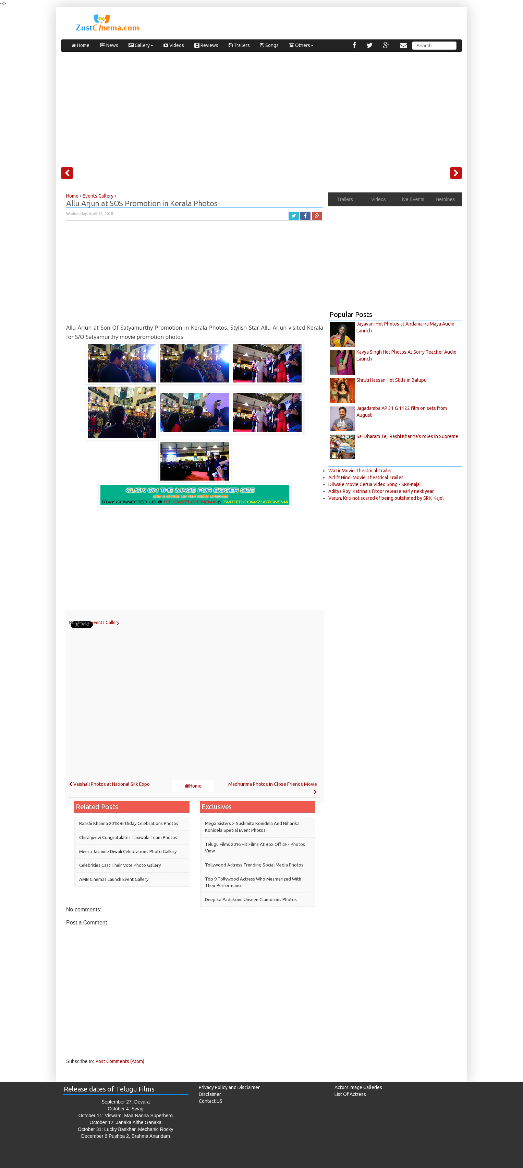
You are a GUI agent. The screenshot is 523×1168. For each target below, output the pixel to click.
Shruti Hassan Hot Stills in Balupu (391, 380)
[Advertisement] (261, 107)
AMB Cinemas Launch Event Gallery (113, 879)
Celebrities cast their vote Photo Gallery (120, 865)
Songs (269, 45)
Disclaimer (210, 1094)
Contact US (210, 1101)
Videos (173, 45)
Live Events (412, 199)
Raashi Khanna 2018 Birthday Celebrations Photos (128, 823)
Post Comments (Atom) (120, 1061)
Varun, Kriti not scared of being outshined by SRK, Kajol (386, 498)
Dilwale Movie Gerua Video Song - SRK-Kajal (374, 484)
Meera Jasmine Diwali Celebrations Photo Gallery (128, 851)
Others (301, 45)
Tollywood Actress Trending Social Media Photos (254, 864)
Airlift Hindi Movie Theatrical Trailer (365, 477)
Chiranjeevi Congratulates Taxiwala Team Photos (128, 837)
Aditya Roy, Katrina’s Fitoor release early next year (381, 491)
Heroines (445, 199)
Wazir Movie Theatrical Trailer (360, 470)
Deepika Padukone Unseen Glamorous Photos (251, 899)
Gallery (141, 45)
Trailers (239, 45)
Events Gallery (105, 622)
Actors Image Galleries (358, 1087)
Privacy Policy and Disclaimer (229, 1087)
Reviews (206, 45)
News (109, 45)
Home (80, 45)
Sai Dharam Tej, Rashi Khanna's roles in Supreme (407, 436)
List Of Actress (350, 1094)
